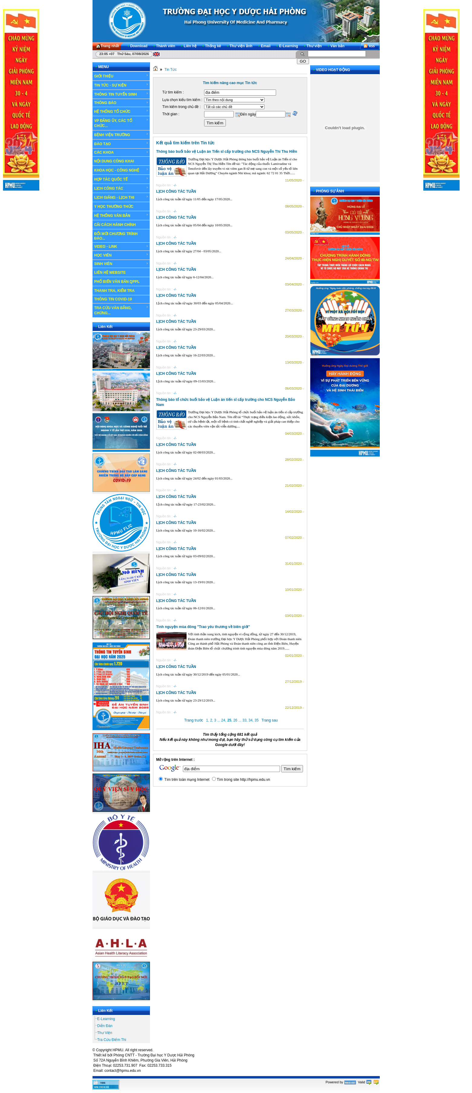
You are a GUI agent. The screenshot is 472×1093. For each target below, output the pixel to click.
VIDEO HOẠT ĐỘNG (333, 70)
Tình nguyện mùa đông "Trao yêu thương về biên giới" (203, 627)
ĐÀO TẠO (121, 143)
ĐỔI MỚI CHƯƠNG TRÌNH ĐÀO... (116, 236)
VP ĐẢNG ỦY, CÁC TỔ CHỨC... (121, 123)
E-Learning (106, 1019)
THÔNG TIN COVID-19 (113, 299)
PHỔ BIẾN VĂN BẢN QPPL (117, 282)
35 (257, 720)
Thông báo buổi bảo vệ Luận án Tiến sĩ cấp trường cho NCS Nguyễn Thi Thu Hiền (226, 151)
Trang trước (193, 720)
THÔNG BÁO (121, 103)
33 (244, 720)
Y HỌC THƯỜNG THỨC (114, 207)
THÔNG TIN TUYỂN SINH (121, 94)
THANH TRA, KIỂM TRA (114, 291)
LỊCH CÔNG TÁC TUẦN (176, 191)
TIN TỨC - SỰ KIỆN (121, 85)
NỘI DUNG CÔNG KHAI (114, 161)
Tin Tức (170, 69)
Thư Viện (104, 1033)
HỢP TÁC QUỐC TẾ (121, 179)
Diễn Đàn (104, 1026)
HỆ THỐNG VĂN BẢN (121, 215)
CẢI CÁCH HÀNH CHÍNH (115, 225)
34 (250, 720)
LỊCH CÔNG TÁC (121, 188)
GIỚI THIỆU (121, 76)
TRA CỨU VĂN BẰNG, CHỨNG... (121, 310)
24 (223, 720)
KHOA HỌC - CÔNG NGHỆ (121, 170)
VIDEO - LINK (121, 246)
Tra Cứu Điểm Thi (111, 1040)
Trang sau (270, 720)
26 (235, 720)
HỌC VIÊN (121, 255)
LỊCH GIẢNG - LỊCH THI (121, 197)
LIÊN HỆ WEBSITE (110, 272)
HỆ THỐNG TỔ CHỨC (121, 111)
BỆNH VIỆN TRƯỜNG (121, 134)
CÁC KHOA (121, 152)
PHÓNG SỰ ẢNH (330, 191)
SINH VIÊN (121, 264)
